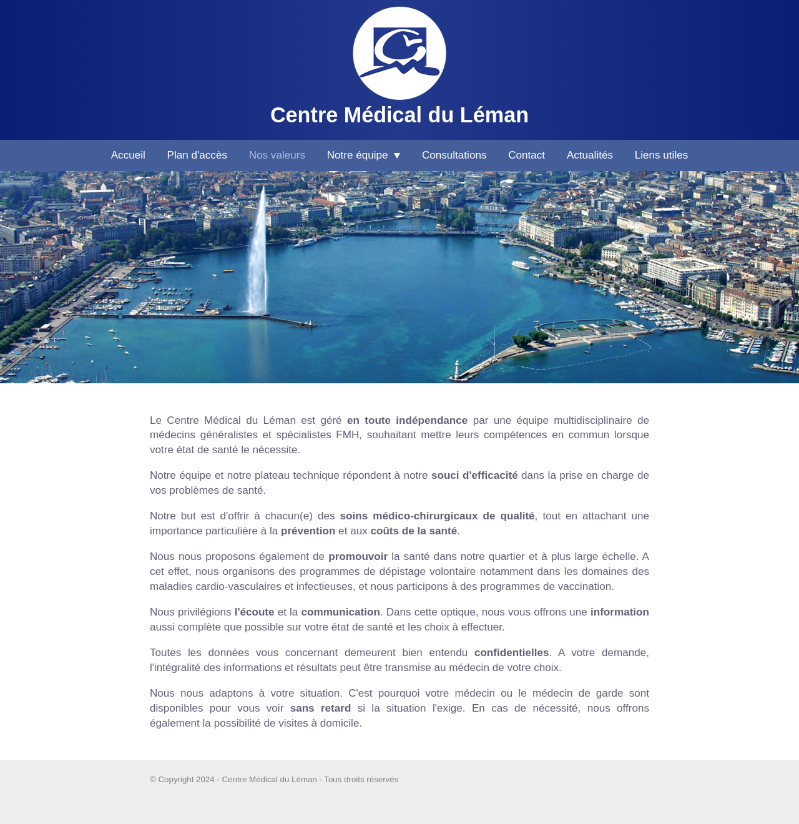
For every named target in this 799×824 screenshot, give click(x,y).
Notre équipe (363, 155)
